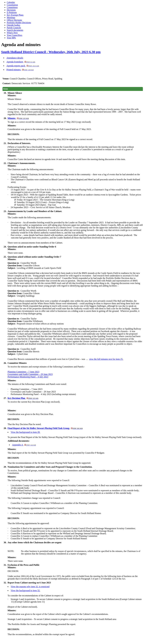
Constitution (12, 5)
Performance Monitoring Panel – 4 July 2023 (28, 377)
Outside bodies (13, 25)
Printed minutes (20, 69)
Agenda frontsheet (20, 62)
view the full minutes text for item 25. (106, 359)
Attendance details (14, 58)
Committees (12, 7)
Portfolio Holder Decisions (19, 22)
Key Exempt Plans (15, 15)
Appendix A (24, 445)
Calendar (11, 2)
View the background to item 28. (25, 432)
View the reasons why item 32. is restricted (30, 586)
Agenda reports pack (22, 65)
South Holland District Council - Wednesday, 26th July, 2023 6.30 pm (51, 52)
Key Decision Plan (23, 398)
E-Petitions (12, 12)
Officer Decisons (14, 20)
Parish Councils (14, 27)
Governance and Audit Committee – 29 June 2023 (30, 374)
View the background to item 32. (25, 590)
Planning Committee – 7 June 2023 (23, 372)
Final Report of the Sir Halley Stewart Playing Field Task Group (45, 428)
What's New (12, 32)
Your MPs (11, 38)
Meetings (11, 17)
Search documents (15, 30)
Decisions (11, 10)
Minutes (18, 118)
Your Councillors (14, 35)
